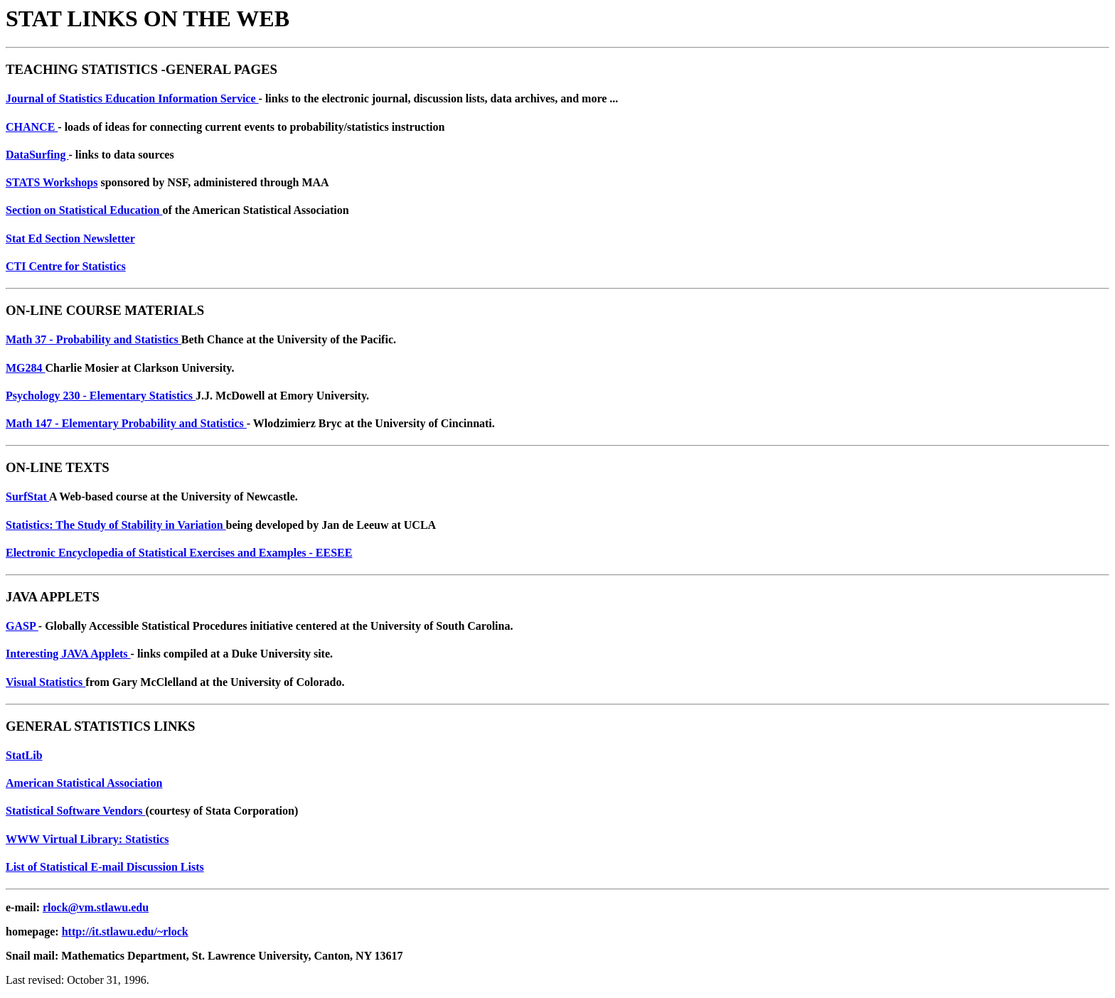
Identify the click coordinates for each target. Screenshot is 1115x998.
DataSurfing (37, 155)
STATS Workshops (51, 182)
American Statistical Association (84, 783)
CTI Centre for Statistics (66, 266)
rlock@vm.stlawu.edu (96, 907)
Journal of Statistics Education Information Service (132, 98)
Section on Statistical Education (84, 210)
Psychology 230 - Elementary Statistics (101, 396)
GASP (22, 626)
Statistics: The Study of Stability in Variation (116, 525)
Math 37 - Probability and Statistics (93, 339)
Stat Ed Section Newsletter (70, 238)
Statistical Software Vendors (76, 811)
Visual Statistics (45, 682)
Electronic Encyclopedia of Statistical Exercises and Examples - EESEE (179, 553)
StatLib (24, 755)
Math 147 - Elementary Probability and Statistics (126, 423)
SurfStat (27, 496)
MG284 (26, 368)
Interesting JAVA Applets (68, 654)
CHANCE (32, 127)
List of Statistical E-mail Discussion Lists (105, 867)
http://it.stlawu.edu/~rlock (125, 931)
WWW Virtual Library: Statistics (87, 839)
